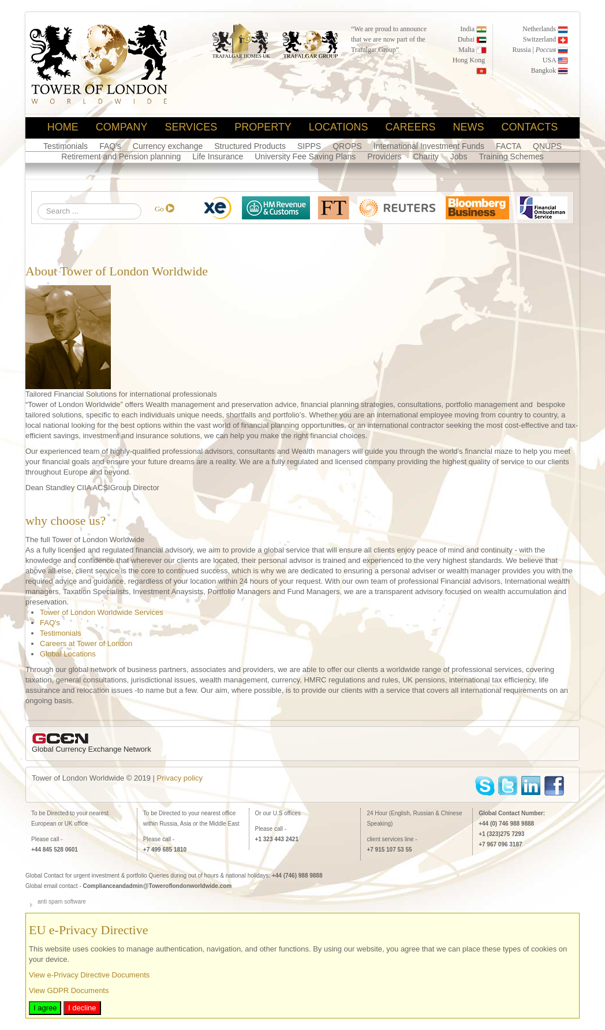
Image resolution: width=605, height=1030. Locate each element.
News (468, 127)
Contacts (530, 127)
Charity (425, 156)
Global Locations (68, 654)
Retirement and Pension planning (121, 156)
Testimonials (65, 146)
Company (122, 127)
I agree (45, 1007)
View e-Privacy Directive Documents (89, 975)
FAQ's (110, 146)
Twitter (508, 786)
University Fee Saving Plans (305, 156)
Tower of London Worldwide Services (101, 612)
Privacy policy (180, 778)
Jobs (459, 156)
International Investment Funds (429, 146)
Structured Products (250, 146)
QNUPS (547, 146)
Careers (411, 127)
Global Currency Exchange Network (91, 749)
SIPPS (309, 146)
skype (485, 786)
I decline (82, 1007)
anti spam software (62, 901)
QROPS (347, 146)
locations (338, 127)
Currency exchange (168, 146)
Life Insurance (217, 156)
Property (263, 127)
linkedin (531, 786)
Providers (384, 156)
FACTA (508, 146)
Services (191, 127)
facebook (554, 786)
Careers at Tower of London (86, 643)
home (63, 127)
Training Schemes (511, 156)
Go (159, 208)
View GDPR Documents (69, 990)
